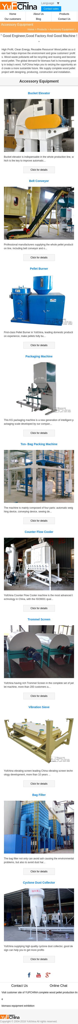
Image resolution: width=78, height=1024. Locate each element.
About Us (38, 14)
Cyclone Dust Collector (39, 882)
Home (12, 14)
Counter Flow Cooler (39, 532)
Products (64, 14)
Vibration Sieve (39, 707)
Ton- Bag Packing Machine (39, 444)
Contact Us (64, 19)
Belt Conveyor (39, 181)
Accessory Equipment (62, 29)
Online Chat (58, 985)
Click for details (39, 169)
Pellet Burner (39, 268)
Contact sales (51, 8)
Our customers (13, 19)
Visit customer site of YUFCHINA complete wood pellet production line (40, 996)
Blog (38, 19)
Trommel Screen (39, 619)
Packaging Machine (39, 356)
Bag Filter (39, 795)
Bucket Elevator (39, 93)
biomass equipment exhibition (18, 1005)
